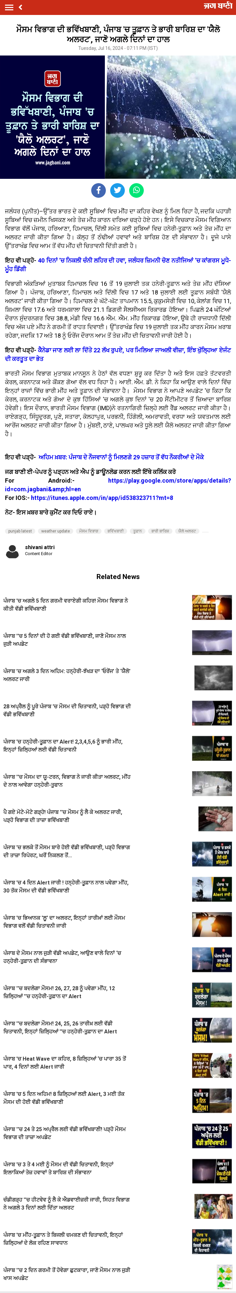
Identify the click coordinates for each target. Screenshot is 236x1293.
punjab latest (20, 531)
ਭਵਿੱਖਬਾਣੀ (116, 531)
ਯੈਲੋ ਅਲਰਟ (187, 531)
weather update (55, 531)
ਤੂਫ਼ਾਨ (137, 531)
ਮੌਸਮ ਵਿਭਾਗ (88, 531)
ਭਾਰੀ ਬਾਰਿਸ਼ (160, 531)
